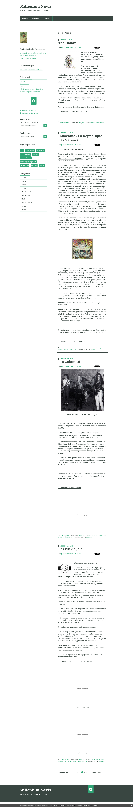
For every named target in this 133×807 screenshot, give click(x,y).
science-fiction (25, 158)
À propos (46, 19)
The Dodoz (67, 43)
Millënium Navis (35, 6)
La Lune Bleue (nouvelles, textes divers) (33, 53)
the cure (34, 165)
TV (22, 213)
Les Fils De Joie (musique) (28, 58)
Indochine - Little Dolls (76, 341)
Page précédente (64, 772)
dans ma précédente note (92, 60)
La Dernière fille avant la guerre (82, 157)
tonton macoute (79, 761)
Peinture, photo (27, 202)
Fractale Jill (23, 81)
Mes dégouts (26, 195)
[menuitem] (25, 18)
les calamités (93, 535)
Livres (24, 188)
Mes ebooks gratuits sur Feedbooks (31, 70)
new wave (61, 761)
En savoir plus (94, 805)
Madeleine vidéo (27, 192)
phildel (41, 165)
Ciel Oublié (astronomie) (28, 56)
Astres (24, 178)
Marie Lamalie (24, 84)
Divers (24, 185)
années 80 (61, 537)
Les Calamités (69, 361)
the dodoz (92, 122)
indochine (92, 348)
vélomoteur (68, 537)
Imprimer (84, 124)
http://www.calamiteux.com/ (69, 487)
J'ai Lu (22, 86)
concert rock (30, 150)
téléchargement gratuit (28, 162)
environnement (25, 154)
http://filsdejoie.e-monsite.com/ (86, 563)
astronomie (24, 165)
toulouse (35, 154)
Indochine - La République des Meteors (80, 138)
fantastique (40, 150)
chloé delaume (71, 349)
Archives (35, 19)
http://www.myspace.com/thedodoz (72, 111)
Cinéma (24, 181)
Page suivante (96, 772)
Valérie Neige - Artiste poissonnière (31, 89)
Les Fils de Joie (70, 549)
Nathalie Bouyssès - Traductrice (30, 92)
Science (24, 206)
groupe (100, 535)
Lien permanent (63, 122)
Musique (24, 199)
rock (21, 150)
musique (98, 759)
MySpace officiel (87, 654)
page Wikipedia (67, 661)
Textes (24, 210)
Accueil (25, 19)
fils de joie (92, 759)
